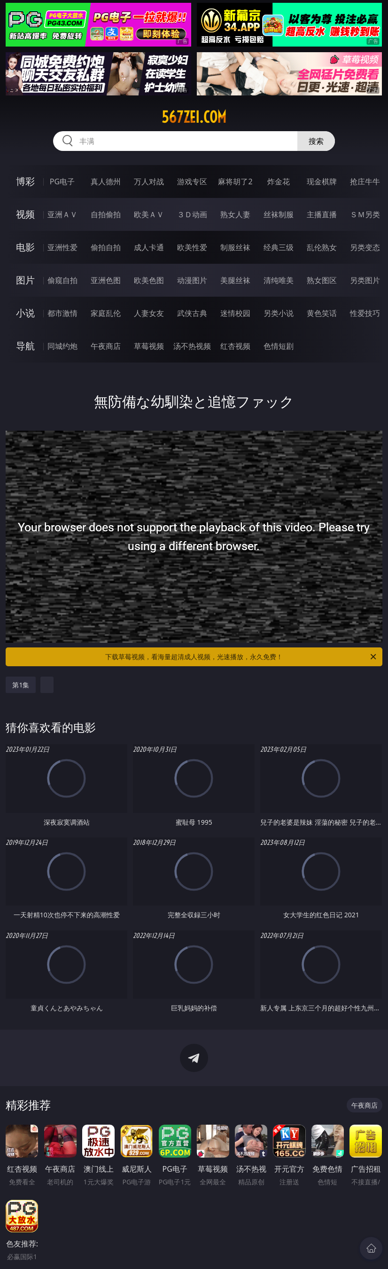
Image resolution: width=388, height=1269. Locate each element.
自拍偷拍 (106, 214)
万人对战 (149, 181)
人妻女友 (149, 313)
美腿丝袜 (235, 280)
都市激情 (62, 313)
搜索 (316, 141)
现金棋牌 (322, 181)
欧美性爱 (192, 247)
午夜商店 (106, 346)
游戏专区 (192, 181)
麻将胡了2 (235, 181)
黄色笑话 (322, 313)
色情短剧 (279, 346)
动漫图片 (192, 280)
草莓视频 (149, 346)
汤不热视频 (192, 346)
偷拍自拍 (106, 247)
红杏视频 (235, 346)
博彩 (25, 181)
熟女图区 (322, 280)
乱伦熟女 (322, 247)
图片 (25, 280)
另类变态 (365, 247)
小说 (25, 313)
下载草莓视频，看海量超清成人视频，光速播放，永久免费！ (241, 656)
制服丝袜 (235, 247)
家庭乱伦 (106, 313)
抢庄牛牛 (365, 181)
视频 (25, 214)
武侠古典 (192, 313)
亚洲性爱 (62, 247)
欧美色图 (149, 280)
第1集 (20, 684)
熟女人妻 (235, 214)
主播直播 (322, 214)
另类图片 (365, 280)
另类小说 (279, 313)
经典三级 (279, 247)
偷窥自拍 (62, 280)
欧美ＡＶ (149, 214)
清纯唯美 (279, 280)
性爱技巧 (365, 313)
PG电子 (62, 181)
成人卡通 (149, 247)
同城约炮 (62, 346)
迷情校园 (235, 313)
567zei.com (194, 117)
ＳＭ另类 (365, 214)
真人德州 (106, 181)
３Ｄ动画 (192, 214)
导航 (25, 345)
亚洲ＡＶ (62, 214)
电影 (25, 247)
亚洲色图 (106, 280)
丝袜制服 (279, 214)
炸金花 (278, 181)
